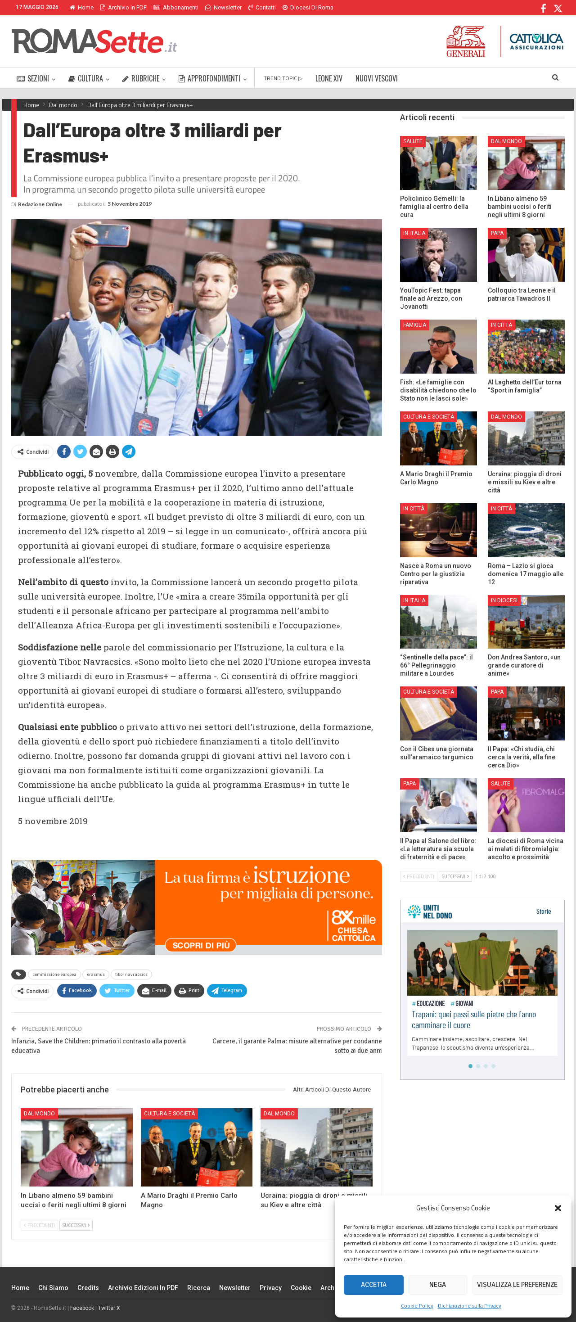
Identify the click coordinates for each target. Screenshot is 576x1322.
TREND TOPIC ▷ (283, 78)
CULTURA (85, 78)
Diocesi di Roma (308, 7)
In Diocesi (504, 600)
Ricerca (198, 1287)
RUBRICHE (140, 78)
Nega (437, 1285)
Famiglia (414, 325)
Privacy (271, 1287)
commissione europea (54, 974)
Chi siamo (53, 1287)
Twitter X (109, 1308)
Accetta (374, 1285)
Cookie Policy (417, 1305)
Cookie (301, 1287)
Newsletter (223, 7)
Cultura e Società (169, 1113)
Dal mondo (39, 1113)
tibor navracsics (131, 974)
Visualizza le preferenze (517, 1285)
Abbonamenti (175, 7)
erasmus (96, 974)
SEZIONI (33, 78)
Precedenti (39, 1225)
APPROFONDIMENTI (209, 78)
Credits (88, 1287)
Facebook (82, 1308)
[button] (558, 1208)
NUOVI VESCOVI (377, 78)
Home (82, 7)
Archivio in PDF (123, 7)
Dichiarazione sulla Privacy (469, 1305)
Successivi (76, 1225)
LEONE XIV (328, 78)
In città (501, 325)
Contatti (262, 7)
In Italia (414, 233)
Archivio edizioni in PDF (143, 1287)
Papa (497, 233)
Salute (413, 141)
